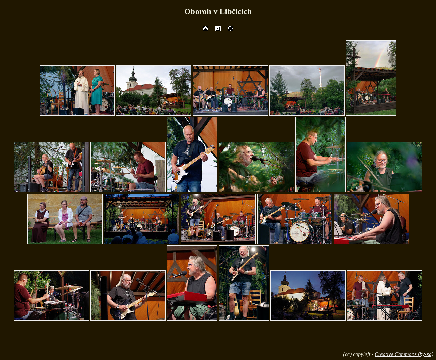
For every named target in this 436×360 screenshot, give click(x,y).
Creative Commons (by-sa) (404, 354)
